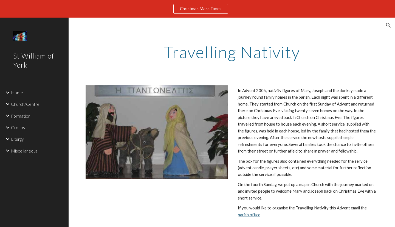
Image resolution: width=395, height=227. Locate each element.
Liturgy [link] (17, 139)
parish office (249, 214)
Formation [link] (20, 115)
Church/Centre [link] (25, 104)
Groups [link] (18, 127)
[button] (388, 25)
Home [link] (17, 92)
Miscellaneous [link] (24, 150)
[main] (232, 52)
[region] (197, 9)
